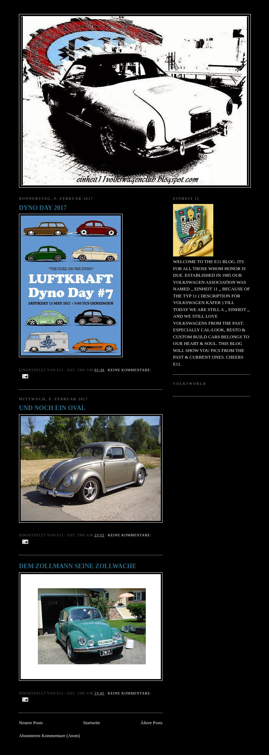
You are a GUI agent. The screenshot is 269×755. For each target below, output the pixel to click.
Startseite (91, 722)
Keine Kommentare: (130, 370)
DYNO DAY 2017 (43, 207)
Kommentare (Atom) (61, 735)
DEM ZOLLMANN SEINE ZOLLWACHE (77, 566)
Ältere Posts (151, 722)
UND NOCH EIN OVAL (52, 407)
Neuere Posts (31, 722)
